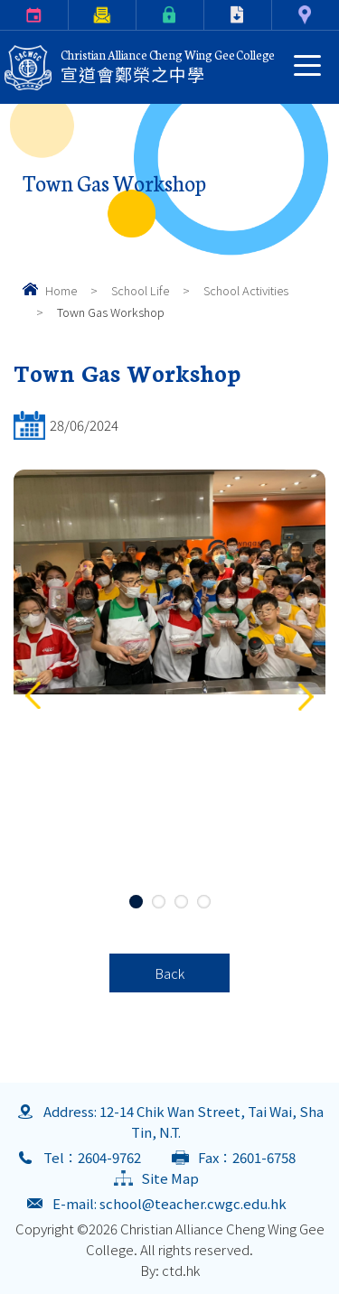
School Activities (245, 290)
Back (169, 973)
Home (61, 290)
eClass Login (140, 14)
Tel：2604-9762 (92, 1157)
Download (208, 14)
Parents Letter (72, 14)
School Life (140, 290)
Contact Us (275, 14)
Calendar (3, 14)
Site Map (170, 1177)
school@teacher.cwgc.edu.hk (193, 1203)
